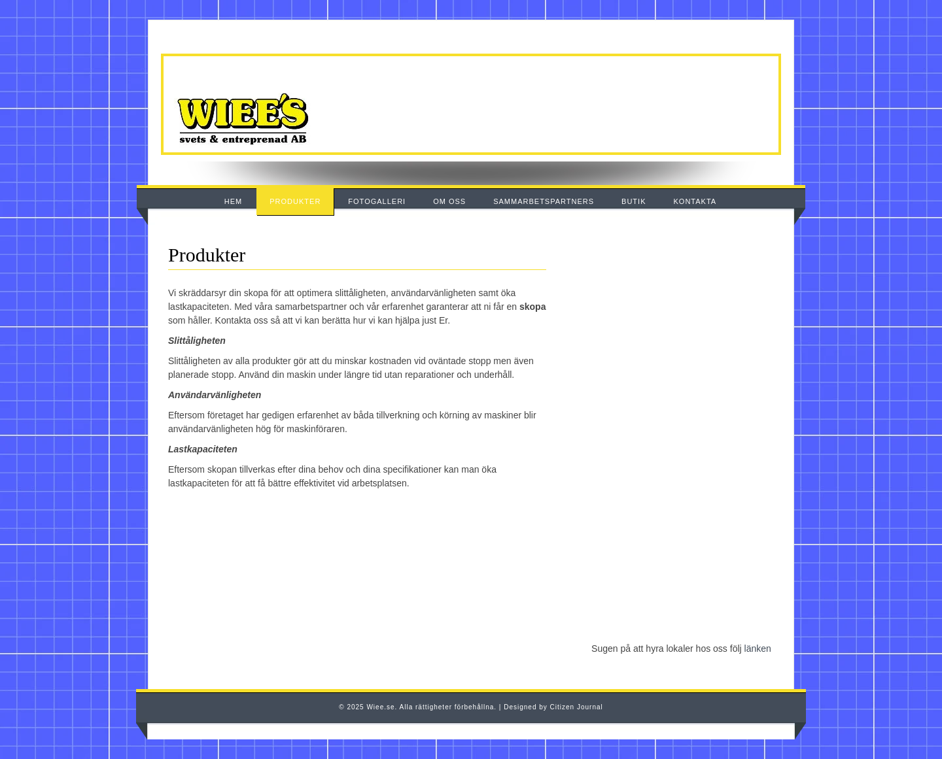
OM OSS (449, 201)
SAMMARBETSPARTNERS (543, 201)
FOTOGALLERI (377, 201)
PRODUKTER (295, 201)
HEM (233, 201)
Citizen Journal (576, 707)
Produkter (206, 254)
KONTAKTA (695, 201)
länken (757, 648)
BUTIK (633, 201)
